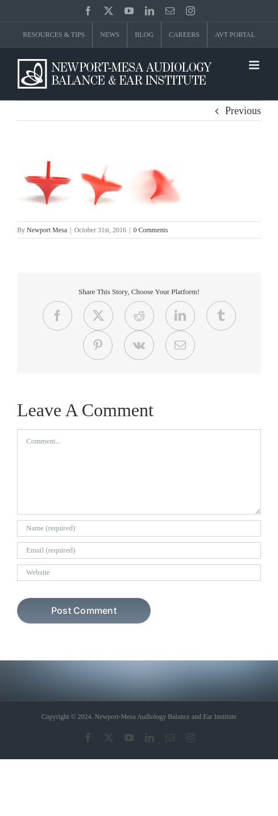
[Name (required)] (139, 528)
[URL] (139, 572)
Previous (243, 110)
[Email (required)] (139, 550)
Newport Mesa (47, 230)
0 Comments (150, 230)
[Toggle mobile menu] (255, 65)
